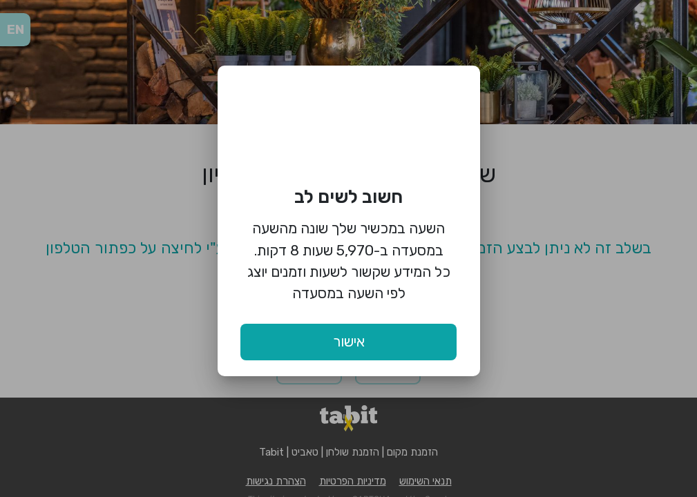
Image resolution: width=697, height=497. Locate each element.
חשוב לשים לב (348, 197)
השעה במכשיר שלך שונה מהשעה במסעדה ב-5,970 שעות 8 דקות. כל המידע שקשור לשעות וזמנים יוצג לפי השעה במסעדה (348, 261)
